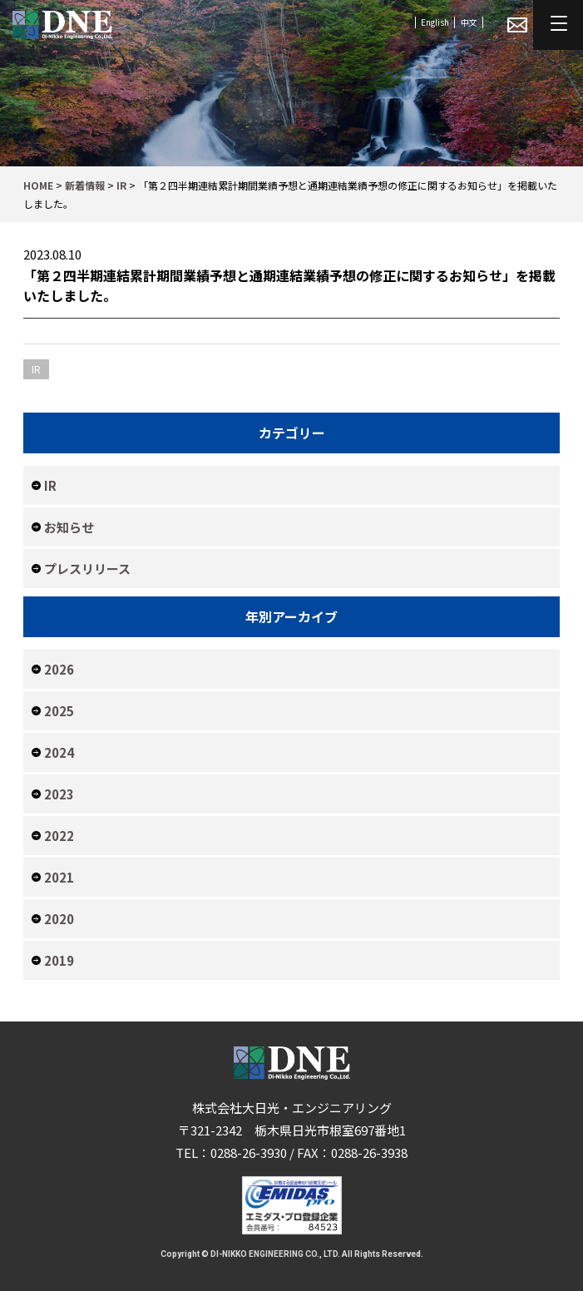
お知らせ (69, 527)
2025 (59, 711)
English (435, 22)
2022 (59, 835)
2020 (59, 918)
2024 (59, 752)
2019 (59, 960)
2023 (59, 794)
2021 (59, 877)
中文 (469, 22)
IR (50, 485)
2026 (59, 669)
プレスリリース (87, 568)
